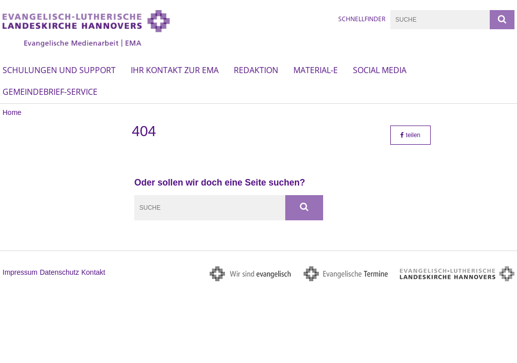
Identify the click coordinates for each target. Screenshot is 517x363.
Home (12, 112)
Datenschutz (59, 272)
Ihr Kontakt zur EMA (175, 70)
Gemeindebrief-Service (50, 91)
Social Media (379, 70)
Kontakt (93, 272)
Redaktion (256, 70)
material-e (315, 70)
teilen (410, 135)
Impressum (20, 272)
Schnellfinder (361, 19)
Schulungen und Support (59, 70)
